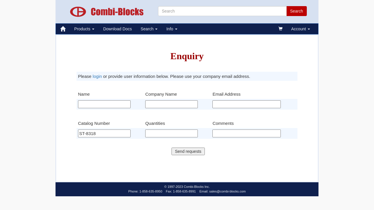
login (97, 76)
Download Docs (117, 29)
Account (300, 29)
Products (84, 29)
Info (171, 29)
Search (149, 29)
